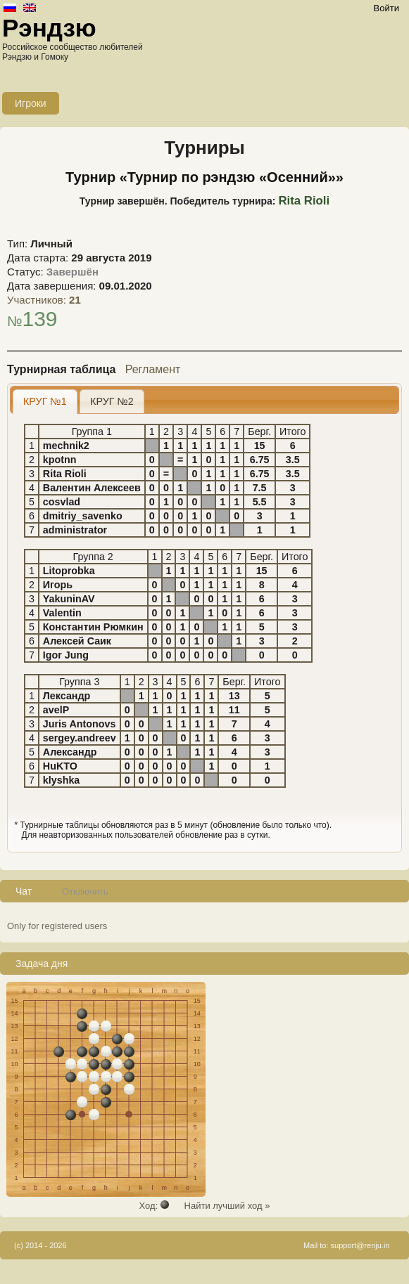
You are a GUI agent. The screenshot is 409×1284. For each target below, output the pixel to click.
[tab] (45, 401)
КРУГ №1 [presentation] (45, 401)
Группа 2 (93, 556)
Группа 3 (79, 681)
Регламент (153, 369)
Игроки (30, 103)
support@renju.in (360, 1245)
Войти (386, 8)
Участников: (44, 300)
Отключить (85, 891)
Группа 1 (92, 431)
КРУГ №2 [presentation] (112, 401)
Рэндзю (49, 27)
